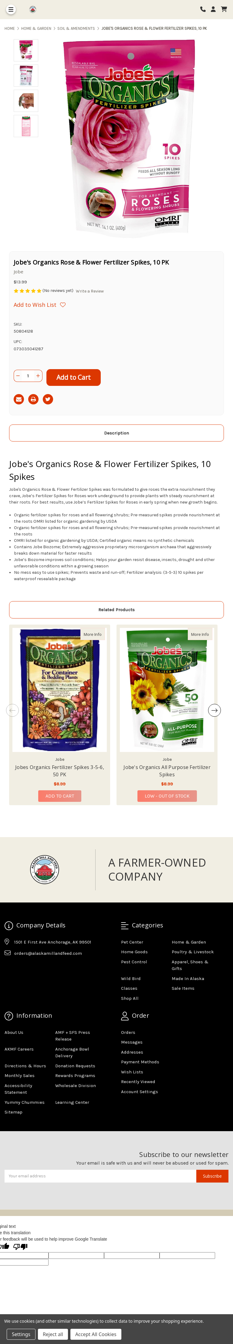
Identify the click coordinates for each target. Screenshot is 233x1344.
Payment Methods (140, 1062)
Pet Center (132, 942)
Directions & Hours (25, 1066)
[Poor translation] (20, 1247)
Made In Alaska (188, 978)
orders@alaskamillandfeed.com (48, 953)
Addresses (132, 1052)
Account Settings (139, 1091)
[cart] (224, 9)
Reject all (53, 1334)
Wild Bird (131, 978)
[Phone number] (205, 9)
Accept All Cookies (95, 1334)
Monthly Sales (20, 1075)
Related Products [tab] (116, 609)
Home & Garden (189, 942)
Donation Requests (75, 1066)
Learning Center (72, 1102)
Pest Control (134, 962)
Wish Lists (132, 1072)
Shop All (130, 998)
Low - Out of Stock (167, 796)
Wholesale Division (75, 1085)
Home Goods (134, 951)
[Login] (215, 9)
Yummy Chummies (25, 1102)
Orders (128, 1032)
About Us (14, 1032)
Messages (132, 1042)
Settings (21, 1334)
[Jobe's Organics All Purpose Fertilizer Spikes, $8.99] (167, 690)
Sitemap (13, 1112)
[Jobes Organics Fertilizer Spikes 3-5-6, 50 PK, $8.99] (59, 690)
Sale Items (183, 988)
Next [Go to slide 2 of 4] (214, 710)
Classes (129, 988)
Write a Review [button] (90, 291)
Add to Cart (60, 796)
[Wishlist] (65, 305)
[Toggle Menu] (11, 9)
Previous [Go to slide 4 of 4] (12, 710)
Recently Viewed (138, 1081)
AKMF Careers (19, 1049)
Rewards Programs (75, 1075)
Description (116, 433)
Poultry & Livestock (193, 951)
